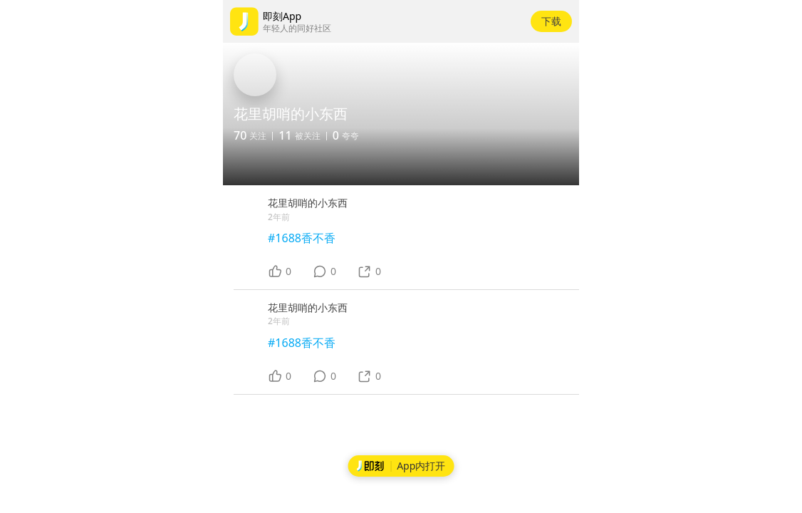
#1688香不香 (301, 238)
